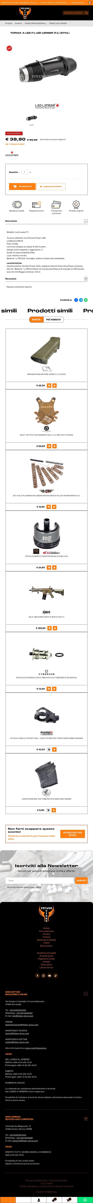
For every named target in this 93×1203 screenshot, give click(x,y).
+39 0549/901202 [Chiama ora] (62, 3)
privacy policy (35, 887)
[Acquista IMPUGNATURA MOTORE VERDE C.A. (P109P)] (49, 385)
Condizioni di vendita (46, 953)
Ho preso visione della (24, 887)
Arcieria (46, 937)
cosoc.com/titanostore (35, 1048)
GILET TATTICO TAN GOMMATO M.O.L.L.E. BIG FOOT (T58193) (46, 435)
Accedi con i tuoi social (72, 833)
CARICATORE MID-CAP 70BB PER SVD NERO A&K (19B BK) (46, 799)
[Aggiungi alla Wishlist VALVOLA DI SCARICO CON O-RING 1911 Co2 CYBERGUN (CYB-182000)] (54, 689)
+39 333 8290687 (24, 1013)
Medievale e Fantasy (46, 940)
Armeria (18, 23)
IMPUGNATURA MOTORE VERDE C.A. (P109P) (46, 374)
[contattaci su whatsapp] (85, 1200)
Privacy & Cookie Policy (37, 1180)
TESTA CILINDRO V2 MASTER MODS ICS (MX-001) (46, 556)
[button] (90, 2)
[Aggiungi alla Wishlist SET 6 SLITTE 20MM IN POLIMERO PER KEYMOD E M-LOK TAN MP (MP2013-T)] (54, 507)
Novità (36, 319)
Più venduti (53, 319)
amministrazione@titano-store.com (21, 1025)
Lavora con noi (46, 967)
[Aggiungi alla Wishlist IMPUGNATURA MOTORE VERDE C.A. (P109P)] (54, 385)
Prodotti (8, 23)
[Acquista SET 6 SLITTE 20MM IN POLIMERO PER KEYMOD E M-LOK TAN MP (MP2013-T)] (48, 507)
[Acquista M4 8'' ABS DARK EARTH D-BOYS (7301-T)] (49, 628)
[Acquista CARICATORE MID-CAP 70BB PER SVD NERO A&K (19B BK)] (48, 810)
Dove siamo (46, 964)
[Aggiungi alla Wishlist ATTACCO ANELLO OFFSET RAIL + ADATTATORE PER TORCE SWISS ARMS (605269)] (54, 749)
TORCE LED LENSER (58, 23)
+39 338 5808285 (24, 1138)
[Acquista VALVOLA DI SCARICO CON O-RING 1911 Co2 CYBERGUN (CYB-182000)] (49, 689)
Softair (46, 928)
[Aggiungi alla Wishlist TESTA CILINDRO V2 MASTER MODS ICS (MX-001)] (54, 567)
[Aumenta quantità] (30, 172)
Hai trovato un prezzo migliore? (53, 139)
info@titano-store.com (22, 1016)
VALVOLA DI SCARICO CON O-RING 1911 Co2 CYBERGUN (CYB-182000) (46, 678)
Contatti (46, 961)
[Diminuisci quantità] (19, 172)
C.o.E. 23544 (47, 1183)
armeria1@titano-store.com (25, 1141)
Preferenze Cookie (58, 1180)
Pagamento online (46, 959)
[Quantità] (24, 172)
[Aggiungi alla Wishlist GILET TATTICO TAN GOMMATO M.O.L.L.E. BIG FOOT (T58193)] (54, 446)
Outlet (47, 943)
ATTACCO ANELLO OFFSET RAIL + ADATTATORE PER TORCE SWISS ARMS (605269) (46, 738)
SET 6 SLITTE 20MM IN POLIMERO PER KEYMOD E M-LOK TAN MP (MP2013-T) (46, 496)
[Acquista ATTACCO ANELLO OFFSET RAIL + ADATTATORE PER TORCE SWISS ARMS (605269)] (49, 749)
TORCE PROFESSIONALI (35, 23)
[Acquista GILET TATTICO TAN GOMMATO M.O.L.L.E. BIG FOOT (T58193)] (49, 446)
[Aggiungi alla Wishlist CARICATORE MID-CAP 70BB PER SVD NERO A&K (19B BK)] (54, 810)
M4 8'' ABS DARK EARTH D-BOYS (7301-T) (46, 617)
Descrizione (46, 221)
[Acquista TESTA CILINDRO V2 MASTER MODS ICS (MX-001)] (49, 567)
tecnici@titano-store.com (17, 1033)
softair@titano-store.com (30, 3)
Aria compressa (46, 931)
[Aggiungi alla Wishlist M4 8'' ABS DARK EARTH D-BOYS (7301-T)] (55, 628)
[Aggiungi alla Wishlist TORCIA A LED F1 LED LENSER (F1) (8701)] (51, 186)
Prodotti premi (46, 956)
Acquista (22, 186)
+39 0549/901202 (17, 1010)
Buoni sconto (46, 946)
